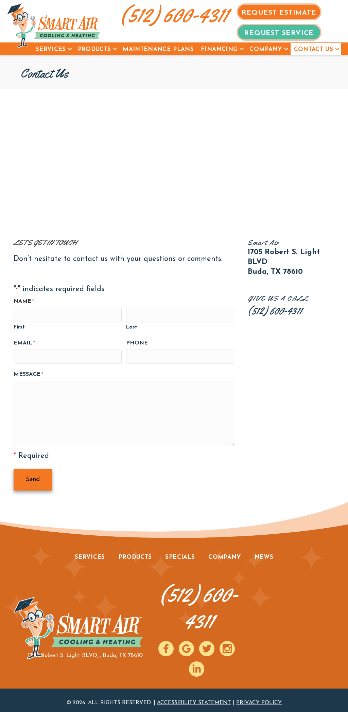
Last (131, 326)
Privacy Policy (259, 698)
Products (94, 49)
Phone (137, 341)
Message (28, 373)
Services (51, 49)
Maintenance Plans (158, 49)
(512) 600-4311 (174, 15)
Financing (219, 49)
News (264, 552)
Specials (180, 552)
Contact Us (313, 49)
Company (265, 49)
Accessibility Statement (194, 698)
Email (24, 342)
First (19, 326)
